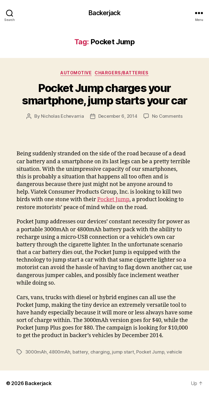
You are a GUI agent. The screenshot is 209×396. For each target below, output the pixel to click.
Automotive (76, 72)
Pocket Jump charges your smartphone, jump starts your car (104, 94)
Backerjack (104, 13)
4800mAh (59, 352)
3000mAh (36, 352)
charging (100, 352)
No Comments (167, 116)
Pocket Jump (113, 199)
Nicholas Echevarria (62, 116)
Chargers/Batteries (121, 72)
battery (80, 352)
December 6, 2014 (117, 116)
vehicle (174, 352)
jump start (123, 352)
